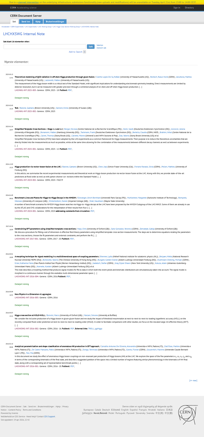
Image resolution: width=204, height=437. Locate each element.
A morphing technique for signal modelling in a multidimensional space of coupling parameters (57, 256)
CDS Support (49, 416)
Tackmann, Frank (88, 132)
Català (98, 409)
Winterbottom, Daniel (58, 201)
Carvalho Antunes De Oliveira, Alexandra (118, 346)
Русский (130, 413)
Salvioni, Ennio (62, 108)
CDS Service (20, 416)
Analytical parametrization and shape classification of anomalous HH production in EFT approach (57, 346)
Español (134, 409)
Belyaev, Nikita (165, 256)
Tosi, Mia (29, 353)
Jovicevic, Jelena (178, 129)
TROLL (91, 328)
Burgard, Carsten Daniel (108, 259)
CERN (23, 7)
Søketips (100, 45)
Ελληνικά (115, 409)
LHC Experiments (31, 27)
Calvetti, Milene (78, 135)
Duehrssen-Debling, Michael (169, 259)
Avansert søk (101, 48)
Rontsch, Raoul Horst (159, 77)
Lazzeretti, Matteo (52, 80)
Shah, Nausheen (96, 201)
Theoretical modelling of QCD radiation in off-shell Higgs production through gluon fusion (54, 77)
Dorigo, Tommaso (90, 349)
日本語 (169, 409)
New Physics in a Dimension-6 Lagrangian (33, 294)
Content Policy (14, 409)
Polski (111, 413)
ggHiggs (98, 328)
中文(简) (159, 413)
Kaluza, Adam (161, 263)
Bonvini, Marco (53, 315)
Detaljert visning (22, 97)
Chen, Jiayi (102, 166)
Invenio (15, 413)
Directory (189, 7)
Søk (14, 21)
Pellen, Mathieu (168, 166)
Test (16, 108)
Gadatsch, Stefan (100, 263)
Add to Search (75, 51)
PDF (70, 90)
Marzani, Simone (91, 315)
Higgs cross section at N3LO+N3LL (30, 315)
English (125, 409)
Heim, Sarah (128, 129)
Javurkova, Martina (183, 77)
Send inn (26, 21)
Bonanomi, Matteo (48, 132)
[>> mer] (193, 380)
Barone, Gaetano (27, 108)
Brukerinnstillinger (55, 21)
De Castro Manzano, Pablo (43, 349)
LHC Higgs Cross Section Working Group (66, 27)
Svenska (150, 413)
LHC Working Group (44, 27)
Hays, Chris (81, 228)
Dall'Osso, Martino (172, 346)
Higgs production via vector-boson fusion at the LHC (38, 166)
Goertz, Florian (132, 349)
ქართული (87, 413)
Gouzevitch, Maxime (155, 349)
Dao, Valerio (124, 135)
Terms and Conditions (32, 409)
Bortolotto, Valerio (50, 259)
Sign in (176, 7)
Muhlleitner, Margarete (137, 197)
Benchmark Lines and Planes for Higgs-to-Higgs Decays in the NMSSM (45, 197)
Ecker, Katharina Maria (24, 263)
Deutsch (106, 409)
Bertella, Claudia (140, 132)
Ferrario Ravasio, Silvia (143, 166)
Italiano (161, 409)
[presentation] (175, 357)
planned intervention (28, 2)
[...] (140, 87)
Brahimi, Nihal (166, 132)
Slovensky (140, 413)
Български (89, 409)
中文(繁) (169, 413)
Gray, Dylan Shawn (123, 263)
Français (143, 409)
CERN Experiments (17, 27)
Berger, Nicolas (70, 129)
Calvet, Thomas (47, 135)
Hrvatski (152, 409)
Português (120, 413)
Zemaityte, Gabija (147, 228)
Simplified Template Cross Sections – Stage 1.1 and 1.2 (39, 129)
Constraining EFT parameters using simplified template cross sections (45, 228)
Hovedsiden (5, 27)
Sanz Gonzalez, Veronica (121, 228)
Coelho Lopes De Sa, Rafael (108, 77)
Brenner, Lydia (106, 256)
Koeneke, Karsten (44, 266)
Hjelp (38, 21)
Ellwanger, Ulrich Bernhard (89, 197)
